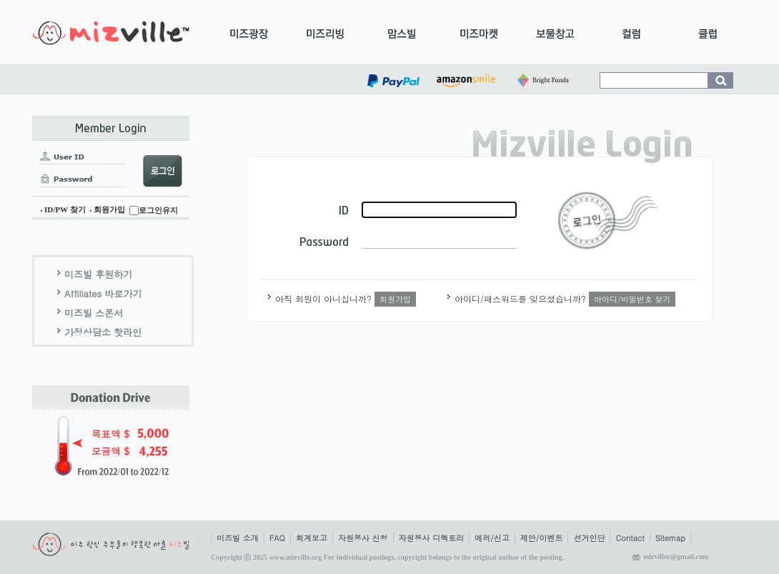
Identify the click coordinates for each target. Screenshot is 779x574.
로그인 (608, 220)
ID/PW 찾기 (65, 209)
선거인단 (589, 538)
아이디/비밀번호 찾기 (632, 299)
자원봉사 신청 (363, 538)
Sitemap (670, 538)
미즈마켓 (478, 32)
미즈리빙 (325, 32)
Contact (629, 538)
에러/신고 (492, 538)
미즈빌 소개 (238, 538)
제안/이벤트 (541, 538)
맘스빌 (402, 32)
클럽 (708, 32)
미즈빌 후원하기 (98, 274)
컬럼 (631, 32)
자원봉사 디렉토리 (432, 538)
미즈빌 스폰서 (93, 313)
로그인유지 (158, 210)
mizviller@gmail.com (675, 556)
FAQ (277, 538)
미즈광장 (249, 32)
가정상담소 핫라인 (103, 332)
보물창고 (555, 32)
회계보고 (311, 538)
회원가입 (109, 209)
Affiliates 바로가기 (103, 293)
